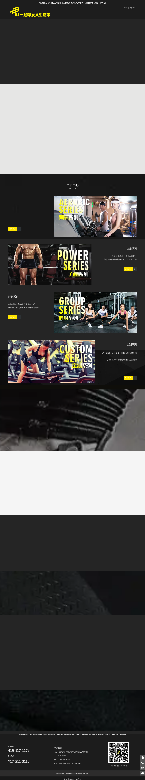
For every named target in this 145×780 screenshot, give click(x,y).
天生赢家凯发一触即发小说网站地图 (95, 3)
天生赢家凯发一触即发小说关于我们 (49, 3)
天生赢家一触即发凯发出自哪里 (101, 733)
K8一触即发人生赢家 (36, 733)
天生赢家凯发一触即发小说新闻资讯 (72, 3)
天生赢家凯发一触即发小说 (63, 733)
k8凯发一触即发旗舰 (49, 733)
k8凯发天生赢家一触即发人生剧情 (81, 733)
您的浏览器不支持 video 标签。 (72, 47)
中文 (125, 8)
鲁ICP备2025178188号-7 (72, 777)
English (132, 8)
